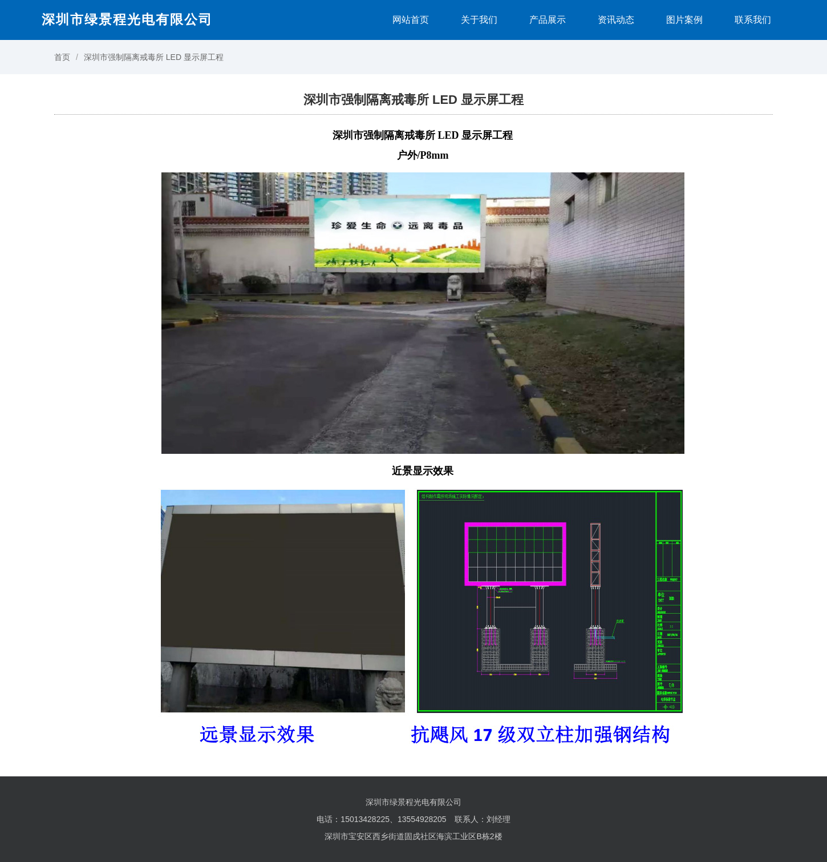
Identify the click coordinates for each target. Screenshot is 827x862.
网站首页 (410, 20)
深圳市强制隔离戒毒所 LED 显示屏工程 (154, 57)
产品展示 (547, 20)
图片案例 (684, 20)
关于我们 (479, 20)
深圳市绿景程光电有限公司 (127, 19)
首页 (62, 57)
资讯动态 (616, 20)
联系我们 (753, 20)
